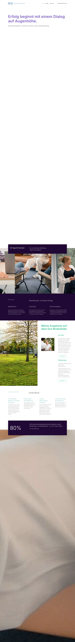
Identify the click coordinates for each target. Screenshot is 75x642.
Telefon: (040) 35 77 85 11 (62, 3)
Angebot (47, 3)
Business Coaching (27, 26)
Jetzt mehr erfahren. (36, 250)
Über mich (52, 3)
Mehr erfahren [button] (62, 356)
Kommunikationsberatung (41, 26)
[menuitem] (43, 3)
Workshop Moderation (14, 26)
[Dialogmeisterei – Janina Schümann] (16, 3)
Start (43, 3)
